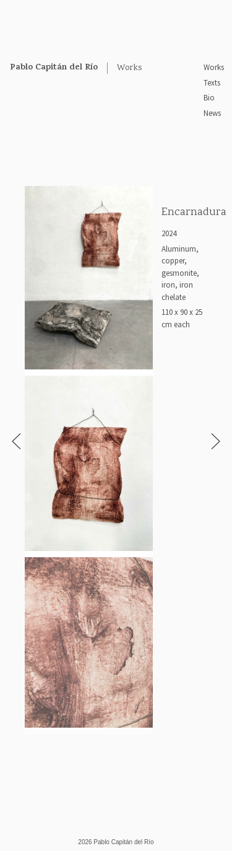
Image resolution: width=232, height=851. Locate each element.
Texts (212, 82)
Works (214, 67)
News (212, 113)
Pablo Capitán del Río (54, 68)
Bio (209, 97)
